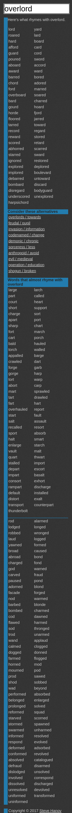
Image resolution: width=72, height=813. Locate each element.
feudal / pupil (19, 223)
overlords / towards (24, 217)
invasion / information (26, 229)
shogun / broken (22, 271)
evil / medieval (20, 259)
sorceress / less (21, 247)
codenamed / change (26, 235)
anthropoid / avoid (23, 253)
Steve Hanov (51, 811)
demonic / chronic (23, 241)
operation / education (26, 265)
